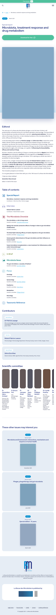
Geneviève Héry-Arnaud (22, 222)
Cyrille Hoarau (20, 249)
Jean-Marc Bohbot (21, 266)
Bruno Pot (19, 242)
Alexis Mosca (20, 287)
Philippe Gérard (20, 234)
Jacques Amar (20, 276)
